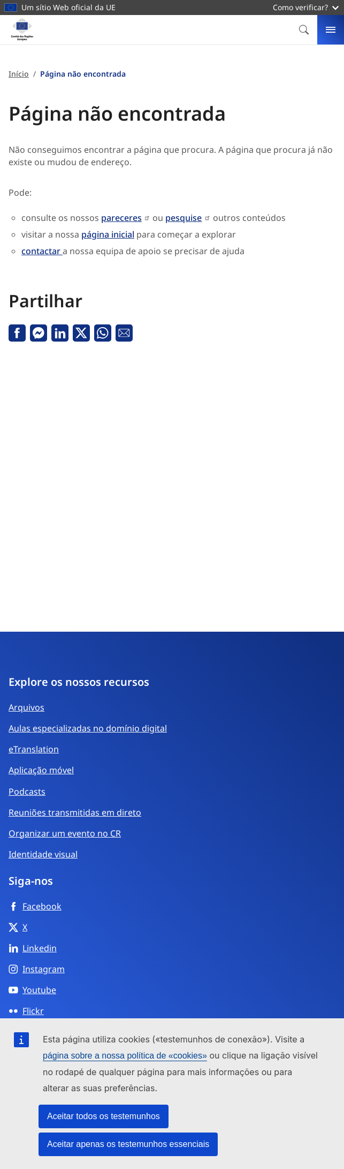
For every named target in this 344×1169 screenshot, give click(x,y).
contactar (42, 251)
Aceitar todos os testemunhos (103, 1116)
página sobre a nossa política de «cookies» (125, 1055)
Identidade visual (43, 854)
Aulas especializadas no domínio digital (88, 728)
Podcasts (27, 791)
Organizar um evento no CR (65, 833)
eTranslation (34, 749)
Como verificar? (306, 7)
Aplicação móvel (41, 770)
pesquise (183, 218)
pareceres (121, 218)
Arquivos (26, 707)
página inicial (107, 234)
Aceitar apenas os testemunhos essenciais (128, 1144)
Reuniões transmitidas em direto (75, 812)
